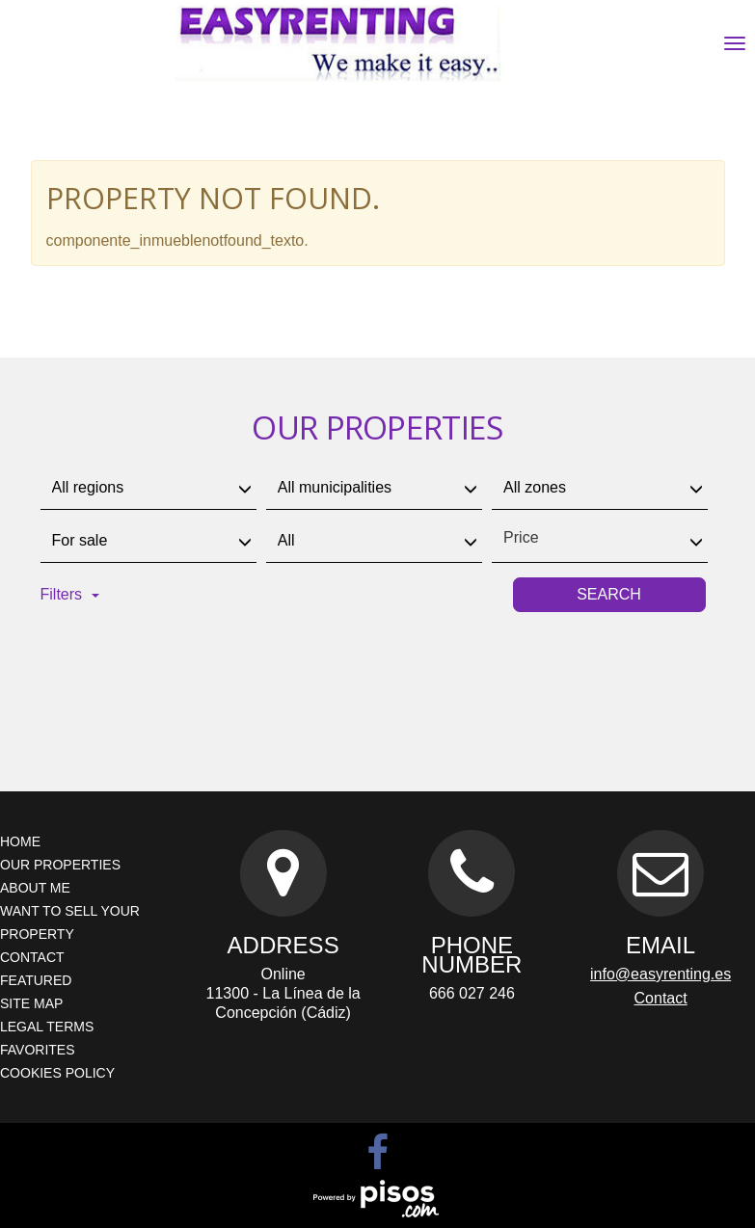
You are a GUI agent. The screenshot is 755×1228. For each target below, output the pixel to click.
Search (609, 594)
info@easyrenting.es (660, 974)
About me (35, 887)
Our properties (60, 864)
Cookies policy (57, 1073)
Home (20, 841)
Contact (32, 957)
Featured (35, 980)
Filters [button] (70, 594)
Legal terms (47, 1026)
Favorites (37, 1049)
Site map (31, 1003)
